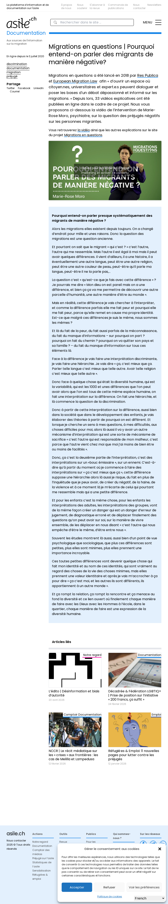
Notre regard (40, 842)
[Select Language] (149, 898)
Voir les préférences (144, 887)
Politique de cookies (109, 896)
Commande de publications (118, 6)
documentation (18, 68)
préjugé (12, 76)
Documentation (42, 846)
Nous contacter (139, 6)
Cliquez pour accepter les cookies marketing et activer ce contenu (105, 170)
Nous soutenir (82, 6)
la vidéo (84, 130)
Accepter (77, 887)
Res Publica (147, 75)
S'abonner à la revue (97, 6)
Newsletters (154, 5)
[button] (160, 849)
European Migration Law (75, 81)
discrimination (17, 64)
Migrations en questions (83, 135)
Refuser (109, 887)
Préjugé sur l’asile (43, 858)
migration (14, 72)
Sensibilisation (41, 870)
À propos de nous (66, 6)
